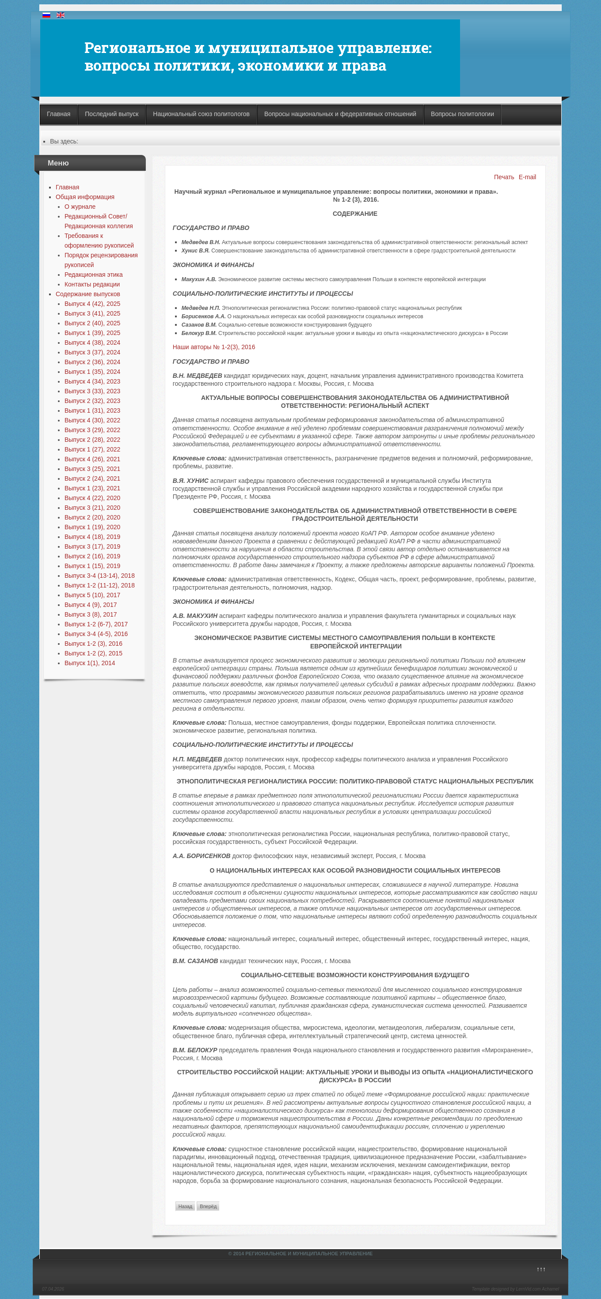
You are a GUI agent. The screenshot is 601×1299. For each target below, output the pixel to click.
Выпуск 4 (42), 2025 (92, 303)
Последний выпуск (111, 113)
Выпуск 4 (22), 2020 (92, 497)
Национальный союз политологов (201, 113)
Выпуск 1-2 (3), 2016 (93, 643)
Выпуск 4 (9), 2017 (91, 604)
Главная (58, 113)
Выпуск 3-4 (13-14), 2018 (100, 575)
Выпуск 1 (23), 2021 (92, 488)
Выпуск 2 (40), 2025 (92, 323)
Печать (504, 177)
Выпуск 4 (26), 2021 (92, 459)
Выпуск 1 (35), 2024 (92, 371)
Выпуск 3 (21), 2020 (92, 507)
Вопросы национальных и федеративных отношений (340, 113)
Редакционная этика (94, 274)
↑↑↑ (541, 1269)
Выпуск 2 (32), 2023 (92, 400)
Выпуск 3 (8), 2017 (91, 614)
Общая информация (85, 196)
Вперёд (208, 1206)
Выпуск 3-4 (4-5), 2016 (96, 633)
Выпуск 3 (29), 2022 (92, 429)
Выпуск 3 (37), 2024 (92, 352)
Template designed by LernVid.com (506, 1289)
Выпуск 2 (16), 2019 (92, 556)
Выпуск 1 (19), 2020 (92, 527)
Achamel (550, 1289)
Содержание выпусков (88, 293)
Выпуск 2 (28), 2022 (92, 439)
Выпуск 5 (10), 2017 (92, 595)
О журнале (80, 206)
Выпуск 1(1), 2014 (90, 662)
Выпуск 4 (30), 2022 (92, 420)
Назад (186, 1206)
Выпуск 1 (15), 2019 (92, 565)
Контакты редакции (92, 284)
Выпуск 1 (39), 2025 (92, 332)
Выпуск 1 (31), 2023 (92, 410)
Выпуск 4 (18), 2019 (92, 536)
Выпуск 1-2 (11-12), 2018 (100, 585)
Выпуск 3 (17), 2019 (92, 546)
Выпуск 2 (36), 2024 (92, 361)
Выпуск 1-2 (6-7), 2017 (96, 624)
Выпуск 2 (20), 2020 (92, 517)
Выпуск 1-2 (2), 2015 (93, 653)
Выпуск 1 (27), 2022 (92, 449)
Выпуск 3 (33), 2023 (92, 391)
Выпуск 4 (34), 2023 (92, 381)
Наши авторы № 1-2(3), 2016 (214, 346)
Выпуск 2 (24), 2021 (92, 478)
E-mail (527, 177)
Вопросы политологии (462, 113)
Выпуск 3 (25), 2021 (92, 468)
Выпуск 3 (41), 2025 (92, 313)
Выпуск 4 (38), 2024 (92, 342)
